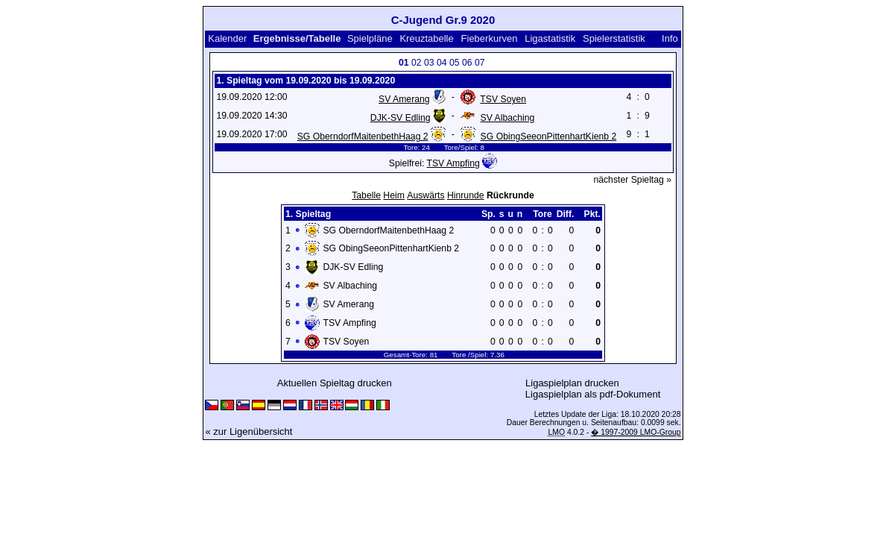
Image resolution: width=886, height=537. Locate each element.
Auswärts (425, 195)
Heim (394, 195)
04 (442, 62)
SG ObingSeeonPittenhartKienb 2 (549, 136)
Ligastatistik (550, 38)
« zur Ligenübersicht (248, 431)
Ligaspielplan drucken (572, 383)
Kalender (227, 38)
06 (467, 62)
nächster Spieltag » (632, 180)
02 (416, 62)
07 (480, 62)
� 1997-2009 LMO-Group (635, 432)
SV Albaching (508, 118)
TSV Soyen (503, 99)
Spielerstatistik (614, 38)
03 (429, 62)
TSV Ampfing (452, 163)
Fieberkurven (489, 38)
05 (454, 62)
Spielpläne (370, 38)
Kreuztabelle (426, 38)
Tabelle (366, 195)
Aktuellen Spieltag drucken (334, 383)
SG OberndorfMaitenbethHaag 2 (362, 136)
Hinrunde (465, 195)
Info (670, 38)
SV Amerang (404, 99)
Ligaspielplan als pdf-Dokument (592, 394)
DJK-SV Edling (400, 118)
